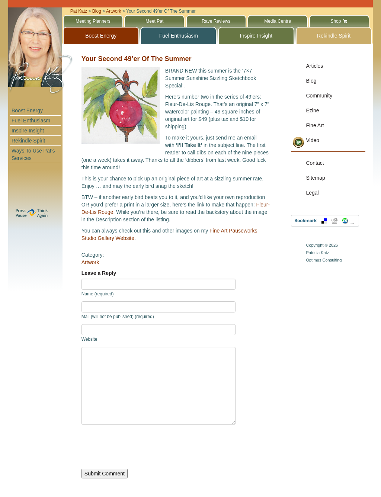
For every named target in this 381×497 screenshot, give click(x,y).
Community (319, 96)
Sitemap (315, 178)
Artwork (90, 262)
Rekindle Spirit (28, 141)
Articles (314, 66)
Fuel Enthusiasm (31, 121)
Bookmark (325, 221)
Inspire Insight (28, 131)
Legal (312, 193)
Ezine (312, 110)
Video (312, 140)
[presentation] (138, 446)
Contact (315, 163)
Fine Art (315, 125)
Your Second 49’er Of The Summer (136, 58)
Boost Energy (27, 110)
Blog (311, 81)
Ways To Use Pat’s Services (33, 154)
